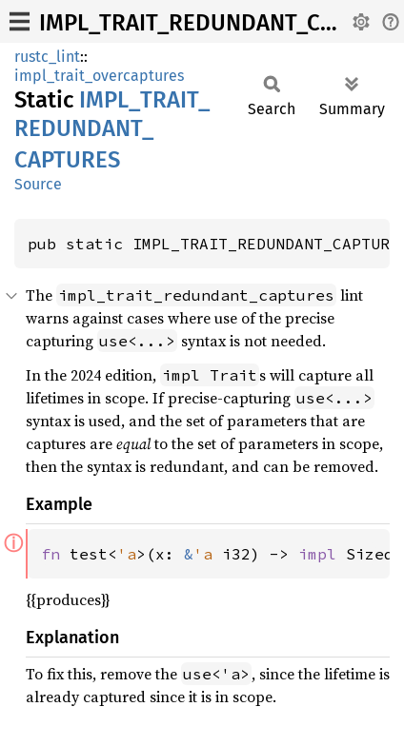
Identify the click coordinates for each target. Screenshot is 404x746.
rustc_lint (47, 57)
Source (38, 184)
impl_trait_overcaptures (99, 76)
